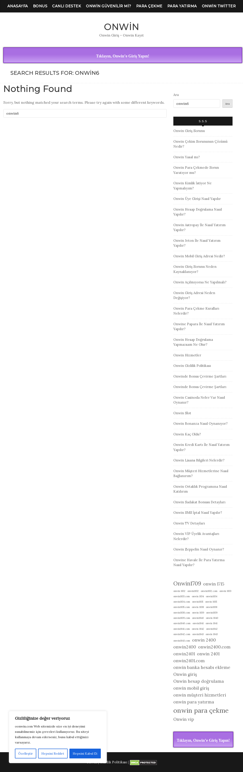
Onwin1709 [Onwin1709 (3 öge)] (187, 583)
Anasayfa (17, 6)
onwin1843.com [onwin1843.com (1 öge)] (181, 640)
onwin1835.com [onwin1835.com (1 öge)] (181, 607)
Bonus (40, 6)
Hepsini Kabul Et (85, 754)
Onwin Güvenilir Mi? (108, 6)
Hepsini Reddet (52, 754)
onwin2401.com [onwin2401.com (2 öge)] (189, 660)
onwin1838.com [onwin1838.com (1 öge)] (181, 612)
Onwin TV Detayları (189, 523)
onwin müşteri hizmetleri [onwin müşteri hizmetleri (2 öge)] (199, 695)
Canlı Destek (66, 6)
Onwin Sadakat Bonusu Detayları (199, 502)
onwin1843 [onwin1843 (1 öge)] (198, 634)
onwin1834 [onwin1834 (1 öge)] (211, 596)
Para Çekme (149, 6)
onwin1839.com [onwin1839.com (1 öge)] (181, 618)
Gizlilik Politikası (113, 762)
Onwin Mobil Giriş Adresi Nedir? (199, 256)
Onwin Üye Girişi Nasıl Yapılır (197, 199)
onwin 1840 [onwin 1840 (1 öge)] (212, 618)
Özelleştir (25, 754)
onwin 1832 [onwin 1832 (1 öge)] (179, 591)
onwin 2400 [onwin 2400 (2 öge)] (204, 640)
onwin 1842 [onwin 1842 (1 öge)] (198, 628)
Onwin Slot (182, 413)
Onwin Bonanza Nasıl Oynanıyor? (200, 423)
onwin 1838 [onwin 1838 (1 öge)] (198, 607)
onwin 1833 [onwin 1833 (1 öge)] (225, 591)
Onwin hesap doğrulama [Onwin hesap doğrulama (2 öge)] (198, 681)
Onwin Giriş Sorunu (189, 131)
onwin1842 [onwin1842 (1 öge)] (212, 628)
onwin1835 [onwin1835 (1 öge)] (197, 601)
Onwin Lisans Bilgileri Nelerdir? (199, 460)
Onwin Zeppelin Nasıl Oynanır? (198, 549)
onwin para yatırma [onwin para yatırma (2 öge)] (193, 702)
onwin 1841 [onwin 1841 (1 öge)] (211, 623)
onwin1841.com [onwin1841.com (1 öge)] (181, 628)
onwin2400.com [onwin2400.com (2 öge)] (214, 647)
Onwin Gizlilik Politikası (192, 366)
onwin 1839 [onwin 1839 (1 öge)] (198, 612)
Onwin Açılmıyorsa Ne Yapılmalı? (200, 282)
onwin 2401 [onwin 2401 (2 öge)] (208, 653)
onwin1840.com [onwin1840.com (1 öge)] (181, 623)
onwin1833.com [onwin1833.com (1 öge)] (181, 596)
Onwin (121, 26)
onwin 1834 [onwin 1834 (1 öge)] (198, 596)
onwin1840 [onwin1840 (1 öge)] (198, 618)
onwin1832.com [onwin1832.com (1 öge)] (209, 591)
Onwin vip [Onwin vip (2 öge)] (183, 719)
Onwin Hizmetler (187, 355)
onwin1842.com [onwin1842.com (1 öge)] (181, 634)
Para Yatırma (182, 6)
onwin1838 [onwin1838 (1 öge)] (211, 607)
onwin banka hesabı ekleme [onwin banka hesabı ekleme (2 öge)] (201, 667)
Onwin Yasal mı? (186, 157)
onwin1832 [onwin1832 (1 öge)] (193, 591)
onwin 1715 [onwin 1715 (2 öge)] (213, 584)
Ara (176, 95)
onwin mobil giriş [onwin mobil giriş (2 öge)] (191, 688)
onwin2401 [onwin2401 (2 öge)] (184, 653)
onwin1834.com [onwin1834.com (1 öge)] (181, 601)
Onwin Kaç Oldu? (187, 434)
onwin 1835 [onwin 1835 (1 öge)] (211, 601)
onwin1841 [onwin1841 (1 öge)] (198, 623)
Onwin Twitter (219, 6)
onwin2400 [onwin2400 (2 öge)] (184, 647)
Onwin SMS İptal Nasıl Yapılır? (197, 512)
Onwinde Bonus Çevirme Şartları (199, 376)
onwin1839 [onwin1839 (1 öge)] (211, 612)
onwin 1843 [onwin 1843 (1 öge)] (212, 634)
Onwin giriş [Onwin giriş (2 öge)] (185, 674)
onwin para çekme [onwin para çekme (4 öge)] (201, 710)
